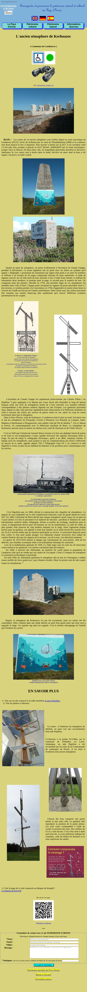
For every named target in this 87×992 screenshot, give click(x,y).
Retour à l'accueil (43, 977)
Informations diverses (73, 25)
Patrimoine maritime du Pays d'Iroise (43, 972)
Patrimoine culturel (32, 25)
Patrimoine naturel (53, 25)
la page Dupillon (52, 700)
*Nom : (9, 939)
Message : (8, 948)
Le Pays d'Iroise (12, 25)
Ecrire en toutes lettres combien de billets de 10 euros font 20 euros (37, 963)
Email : (9, 942)
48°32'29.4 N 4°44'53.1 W (45, 85)
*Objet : (9, 945)
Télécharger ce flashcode (43, 923)
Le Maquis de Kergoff (11, 890)
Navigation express (43, 981)
